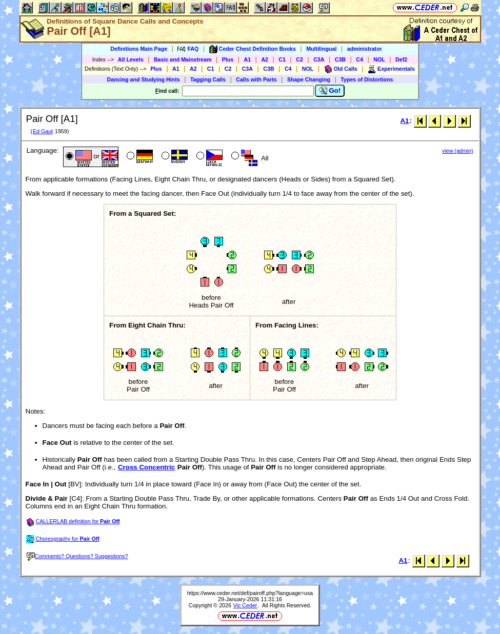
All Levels (131, 59)
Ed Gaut (43, 131)
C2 (299, 59)
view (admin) (457, 151)
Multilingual (321, 49)
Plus (228, 59)
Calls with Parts (256, 79)
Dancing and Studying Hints (143, 79)
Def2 (401, 59)
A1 (247, 59)
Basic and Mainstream (183, 59)
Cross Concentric (146, 467)
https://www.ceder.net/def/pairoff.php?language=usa (250, 593)
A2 (264, 59)
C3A (318, 59)
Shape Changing (308, 79)
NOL (379, 59)
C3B (340, 59)
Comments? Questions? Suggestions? (77, 556)
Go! (330, 91)
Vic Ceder (245, 605)
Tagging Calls (208, 79)
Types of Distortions (367, 79)
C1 (282, 59)
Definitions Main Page (138, 49)
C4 (359, 59)
